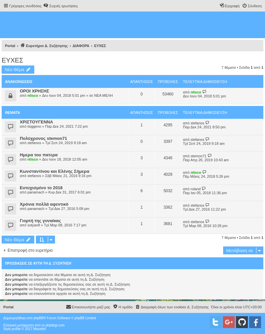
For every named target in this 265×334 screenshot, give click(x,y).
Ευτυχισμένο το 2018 (41, 187)
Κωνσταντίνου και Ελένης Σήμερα (54, 171)
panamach (35, 192)
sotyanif (33, 225)
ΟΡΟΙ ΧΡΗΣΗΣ (34, 91)
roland (196, 189)
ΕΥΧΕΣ (12, 60)
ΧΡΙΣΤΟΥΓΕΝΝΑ (36, 121)
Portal (10, 46)
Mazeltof (39, 329)
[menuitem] (60, 6)
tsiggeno (34, 126)
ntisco (32, 95)
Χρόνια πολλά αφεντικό (44, 204)
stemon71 (198, 156)
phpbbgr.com (55, 325)
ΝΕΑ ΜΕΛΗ (103, 95)
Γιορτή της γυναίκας (40, 220)
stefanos (197, 123)
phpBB (39, 318)
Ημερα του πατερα (39, 154)
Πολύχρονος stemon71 (43, 138)
